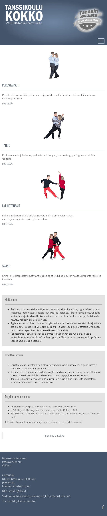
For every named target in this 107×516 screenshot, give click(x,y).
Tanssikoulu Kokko (54, 435)
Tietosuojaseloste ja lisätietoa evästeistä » (18, 501)
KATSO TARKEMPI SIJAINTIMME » (15, 491)
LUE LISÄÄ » (7, 103)
